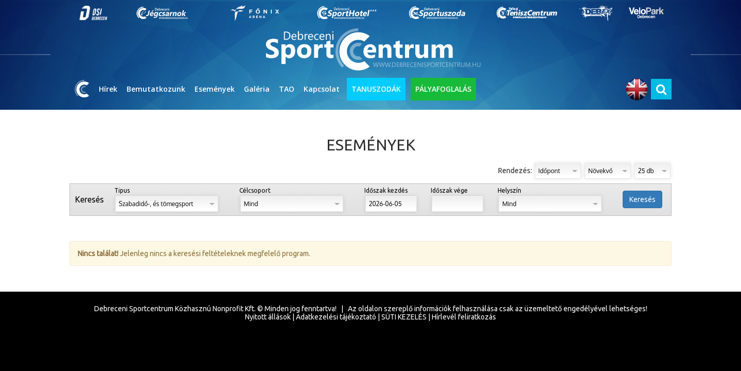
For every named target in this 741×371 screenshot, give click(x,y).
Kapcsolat (322, 89)
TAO (286, 89)
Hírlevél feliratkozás (464, 317)
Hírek (108, 89)
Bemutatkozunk (156, 89)
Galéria (257, 89)
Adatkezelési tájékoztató (336, 317)
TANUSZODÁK (376, 89)
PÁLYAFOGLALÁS (443, 89)
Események (215, 89)
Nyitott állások (268, 317)
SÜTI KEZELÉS (404, 317)
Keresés (642, 199)
